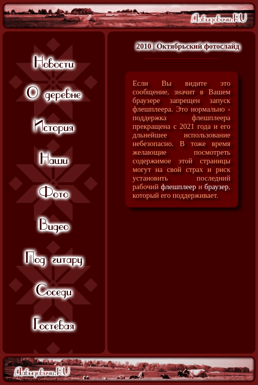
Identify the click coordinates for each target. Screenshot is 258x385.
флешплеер (178, 187)
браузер (216, 187)
